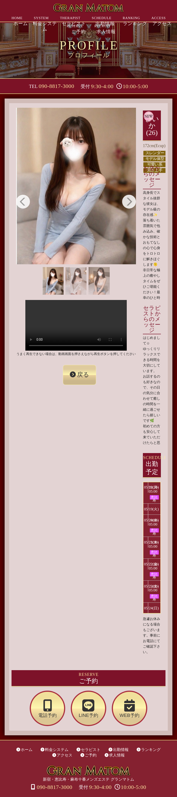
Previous (23, 202)
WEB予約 (116, 703)
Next (129, 202)
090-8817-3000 (56, 86)
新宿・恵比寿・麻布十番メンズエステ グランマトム (88, 761)
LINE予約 (89, 703)
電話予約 (61, 703)
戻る (82, 370)
